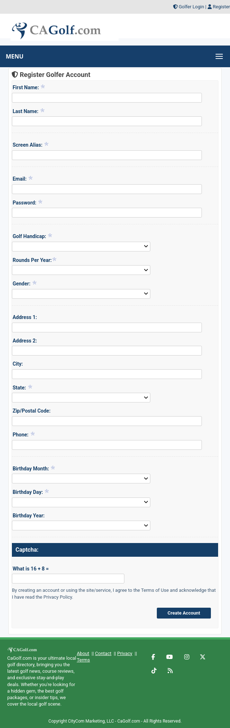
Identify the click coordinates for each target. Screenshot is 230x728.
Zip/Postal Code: (31, 411)
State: (23, 387)
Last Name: (29, 111)
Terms (83, 660)
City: (18, 364)
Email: (23, 178)
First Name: (29, 87)
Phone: (24, 434)
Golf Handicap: (33, 236)
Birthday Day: (31, 491)
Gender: (25, 283)
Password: (28, 202)
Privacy (124, 653)
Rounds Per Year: (35, 260)
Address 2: (25, 341)
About (83, 653)
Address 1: (25, 317)
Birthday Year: (29, 515)
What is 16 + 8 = (31, 569)
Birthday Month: (34, 468)
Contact (103, 653)
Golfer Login (191, 6)
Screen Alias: (31, 144)
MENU (14, 56)
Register (221, 6)
